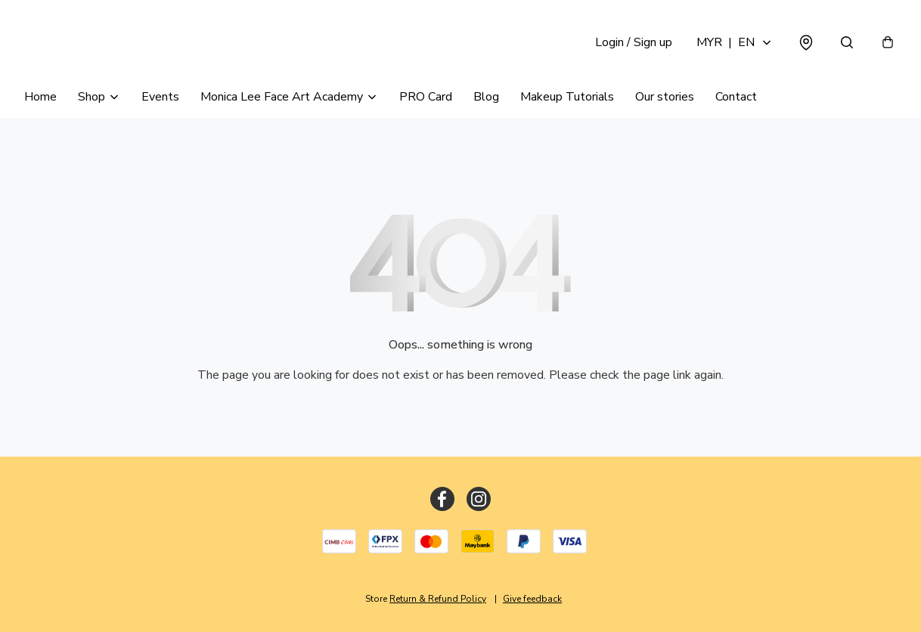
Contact (736, 96)
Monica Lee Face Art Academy (281, 96)
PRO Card (425, 96)
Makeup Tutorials (567, 96)
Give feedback (532, 599)
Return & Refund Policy (437, 599)
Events (160, 96)
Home (40, 96)
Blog (486, 96)
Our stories (664, 96)
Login (633, 42)
